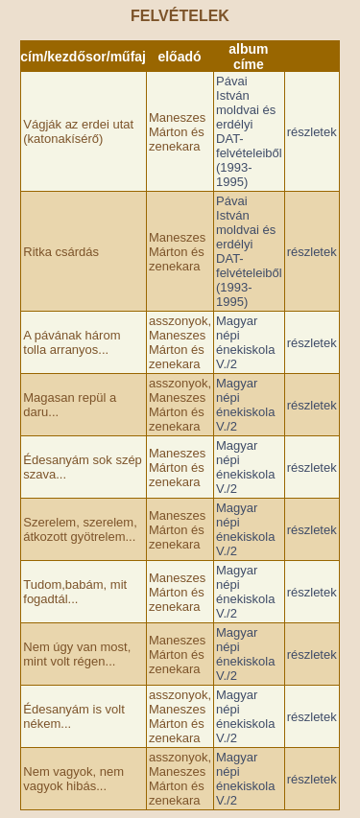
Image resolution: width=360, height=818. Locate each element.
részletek (312, 132)
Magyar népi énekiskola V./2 (245, 342)
